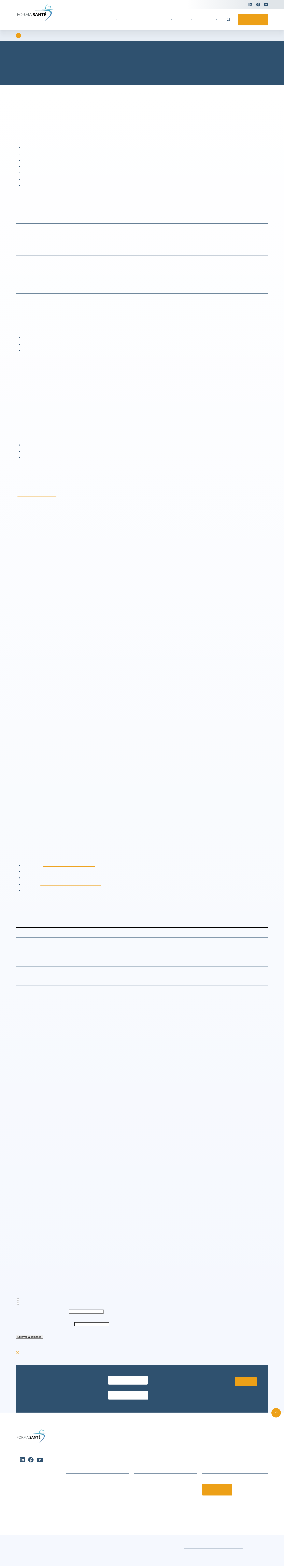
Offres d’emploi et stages (151, 1513)
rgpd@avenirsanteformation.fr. (58, 501)
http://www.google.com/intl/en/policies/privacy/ (74, 897)
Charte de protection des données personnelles (40, 1560)
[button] (124, 1523)
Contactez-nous (252, 19)
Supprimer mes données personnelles (47, 1324)
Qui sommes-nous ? (148, 1489)
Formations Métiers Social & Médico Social (95, 1495)
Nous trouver (143, 1458)
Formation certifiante (95, 19)
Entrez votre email (119, 1394)
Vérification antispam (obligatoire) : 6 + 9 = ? (47, 1344)
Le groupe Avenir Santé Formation (157, 1495)
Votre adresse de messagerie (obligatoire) (45, 1332)
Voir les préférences (107, 1552)
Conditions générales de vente (148, 1555)
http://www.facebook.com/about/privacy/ (73, 878)
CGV (137, 1464)
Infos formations (145, 1452)
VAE (123, 19)
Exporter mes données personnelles (45, 1320)
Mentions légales (256, 1555)
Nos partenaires (145, 1501)
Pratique (207, 19)
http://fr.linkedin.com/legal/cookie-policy (72, 890)
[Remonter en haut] (276, 1422)
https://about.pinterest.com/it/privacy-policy (74, 903)
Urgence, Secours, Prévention (86, 1513)
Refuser (66, 1552)
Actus (183, 19)
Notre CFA (141, 1507)
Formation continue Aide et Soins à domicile (96, 1489)
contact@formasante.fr (218, 1464)
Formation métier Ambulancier (87, 1501)
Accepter (25, 1552)
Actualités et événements (83, 1452)
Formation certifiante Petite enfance (90, 1507)
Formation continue (151, 19)
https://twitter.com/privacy (59, 884)
